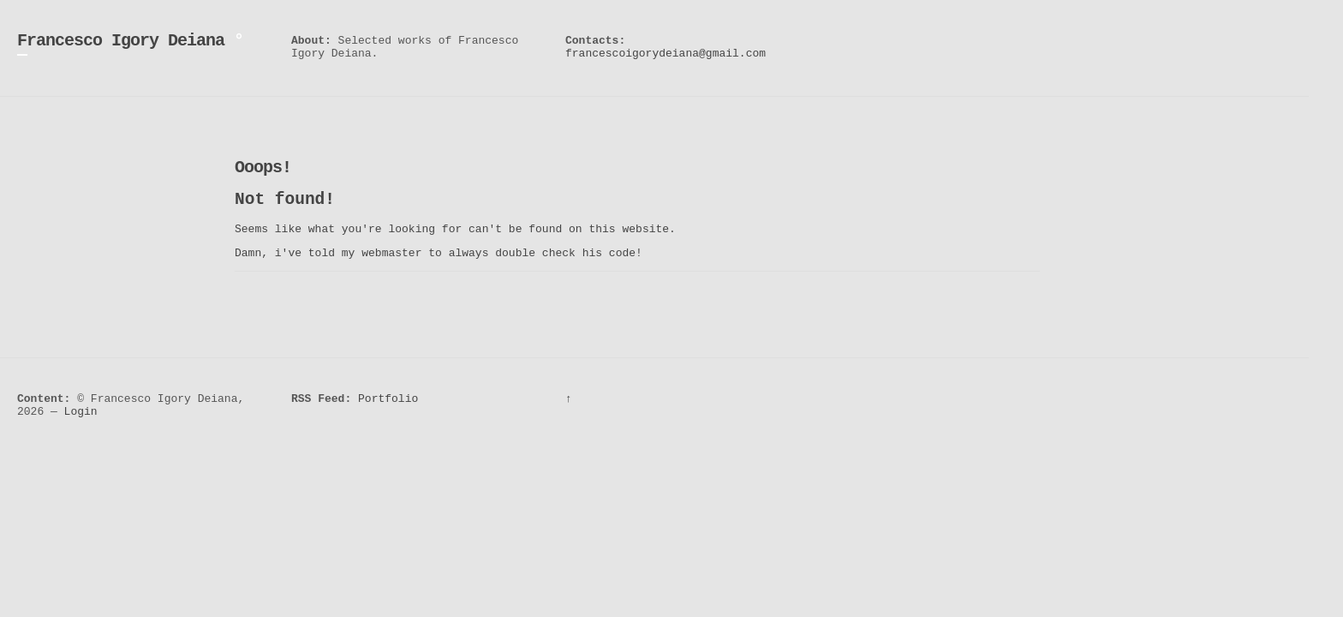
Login (81, 411)
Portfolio (388, 398)
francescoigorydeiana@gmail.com (665, 53)
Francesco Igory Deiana (120, 41)
